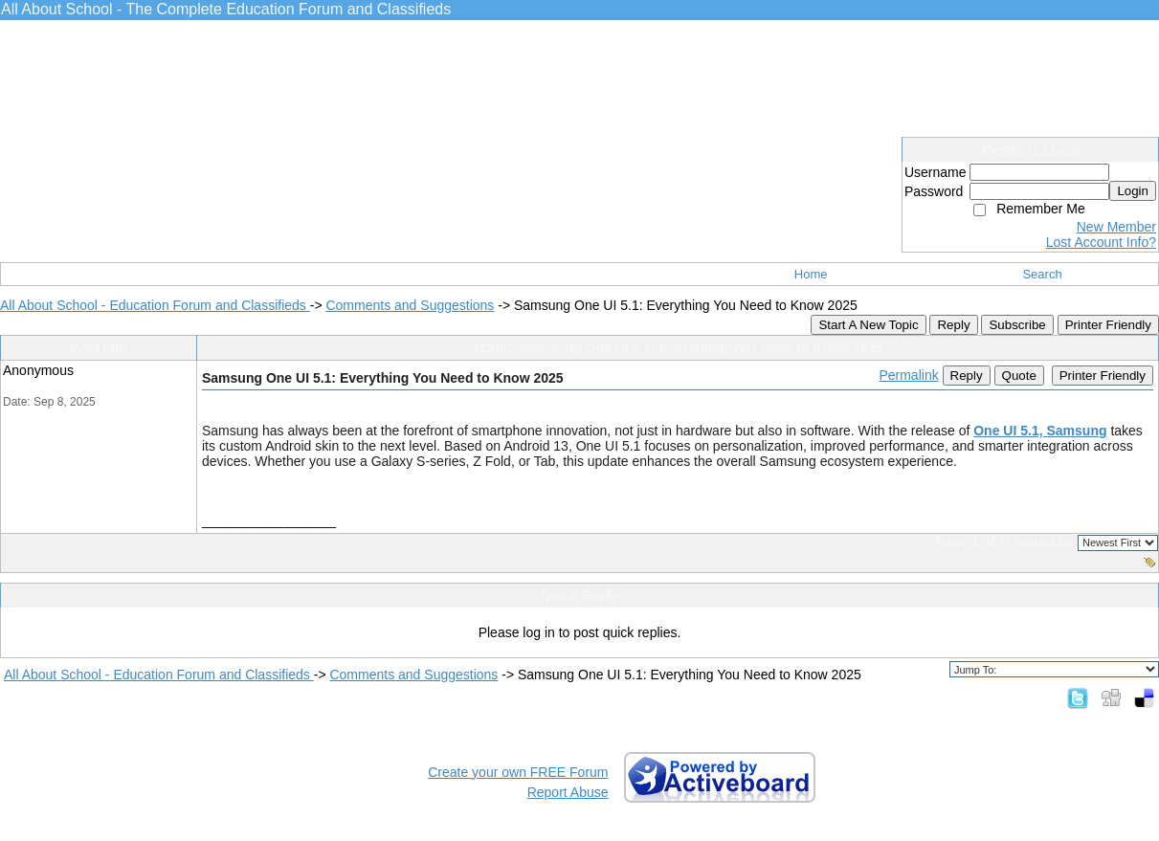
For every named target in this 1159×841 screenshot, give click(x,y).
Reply (953, 325)
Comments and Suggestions (409, 305)
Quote (1019, 375)
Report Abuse (568, 792)
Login (1132, 191)
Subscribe (1017, 325)
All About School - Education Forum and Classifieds (155, 305)
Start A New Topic (868, 325)
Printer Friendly (1108, 325)
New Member (1116, 226)
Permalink (908, 375)
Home (811, 274)
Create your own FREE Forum (518, 772)
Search (1041, 274)
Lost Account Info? (1101, 242)
